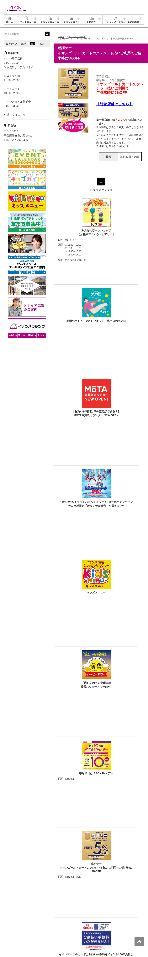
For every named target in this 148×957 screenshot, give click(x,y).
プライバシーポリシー (55, 917)
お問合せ (76, 917)
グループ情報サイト (16, 917)
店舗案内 (35, 917)
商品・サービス (14, 922)
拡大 (42, 43)
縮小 (23, 43)
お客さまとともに (35, 922)
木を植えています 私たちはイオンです (84, 922)
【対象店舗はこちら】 (114, 104)
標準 (32, 43)
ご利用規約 (54, 922)
